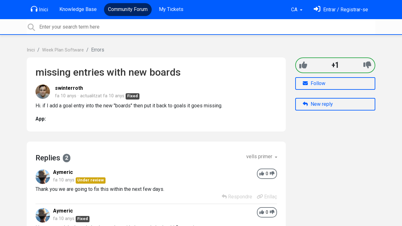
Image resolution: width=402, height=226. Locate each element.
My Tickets (171, 9)
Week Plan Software (63, 50)
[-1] (367, 65)
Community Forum (128, 9)
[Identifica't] (341, 9)
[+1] (303, 65)
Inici (39, 9)
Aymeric (63, 172)
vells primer (260, 156)
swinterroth (69, 88)
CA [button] (295, 10)
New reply (318, 104)
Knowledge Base (78, 9)
